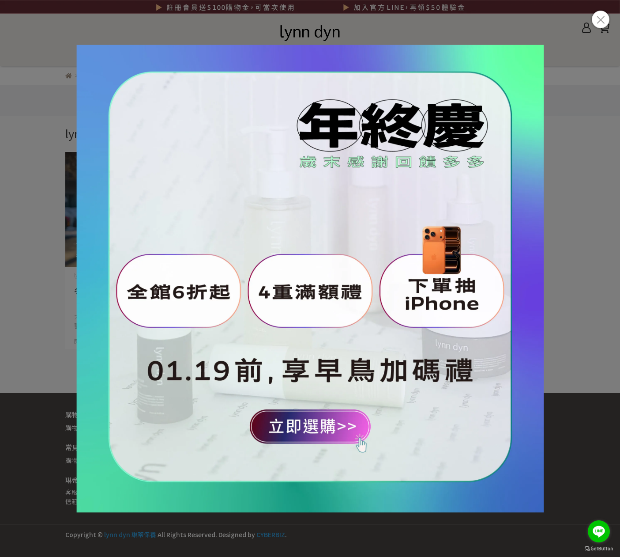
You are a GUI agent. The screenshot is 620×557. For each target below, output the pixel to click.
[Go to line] (599, 531)
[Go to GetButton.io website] (599, 548)
